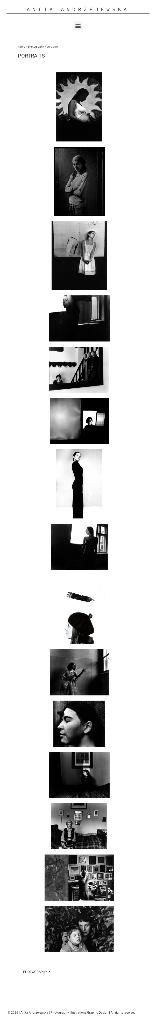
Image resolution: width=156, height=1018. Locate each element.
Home (21, 46)
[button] (78, 26)
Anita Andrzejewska (78, 9)
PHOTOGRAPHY (36, 46)
